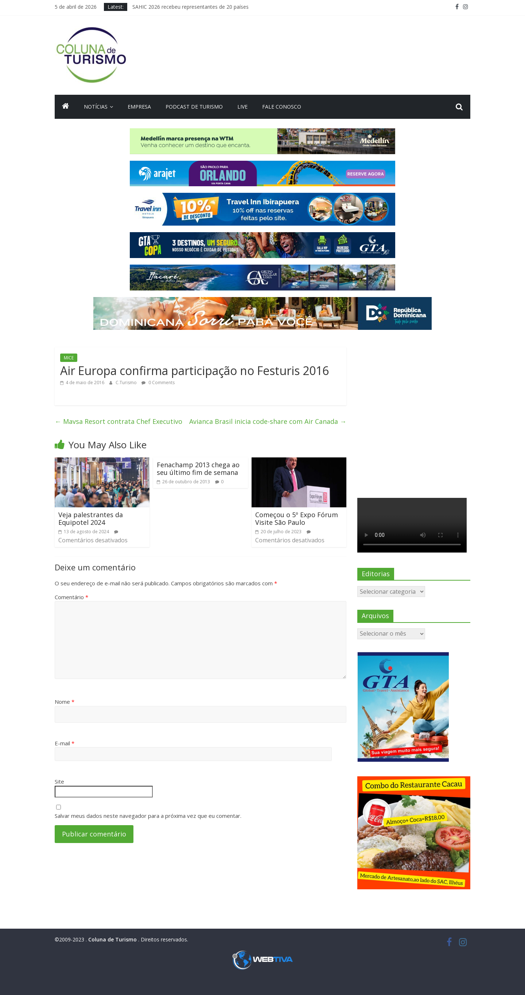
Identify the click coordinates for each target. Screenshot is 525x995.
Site (59, 781)
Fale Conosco (281, 106)
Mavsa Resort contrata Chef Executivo (118, 421)
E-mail (64, 743)
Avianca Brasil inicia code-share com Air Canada (267, 421)
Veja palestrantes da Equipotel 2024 (90, 518)
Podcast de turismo (194, 106)
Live (242, 106)
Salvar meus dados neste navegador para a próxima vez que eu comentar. (148, 815)
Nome (64, 701)
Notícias (96, 106)
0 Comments (158, 382)
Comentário (71, 597)
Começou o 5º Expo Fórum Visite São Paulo (296, 518)
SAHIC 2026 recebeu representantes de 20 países (190, 6)
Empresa (139, 106)
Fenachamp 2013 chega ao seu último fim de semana (198, 468)
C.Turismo (127, 382)
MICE (69, 358)
